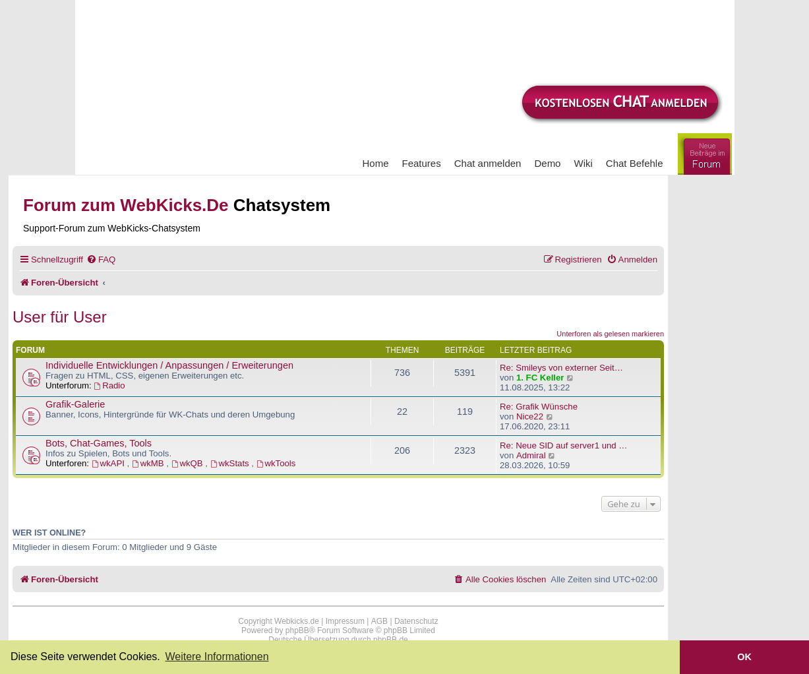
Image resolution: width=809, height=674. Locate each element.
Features (421, 163)
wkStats (231, 463)
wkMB (149, 463)
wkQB (188, 463)
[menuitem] (100, 259)
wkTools (276, 463)
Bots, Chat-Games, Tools (98, 443)
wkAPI (109, 463)
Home (376, 163)
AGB (379, 621)
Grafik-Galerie (75, 404)
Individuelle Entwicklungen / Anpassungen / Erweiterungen (169, 365)
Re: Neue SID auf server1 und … (564, 445)
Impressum (345, 621)
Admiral (531, 455)
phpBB (297, 630)
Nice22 (529, 416)
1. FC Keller (540, 378)
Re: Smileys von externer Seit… (561, 368)
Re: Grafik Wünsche (539, 407)
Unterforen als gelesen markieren (610, 334)
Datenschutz (416, 621)
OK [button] (744, 657)
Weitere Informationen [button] (216, 656)
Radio (109, 385)
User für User (60, 317)
